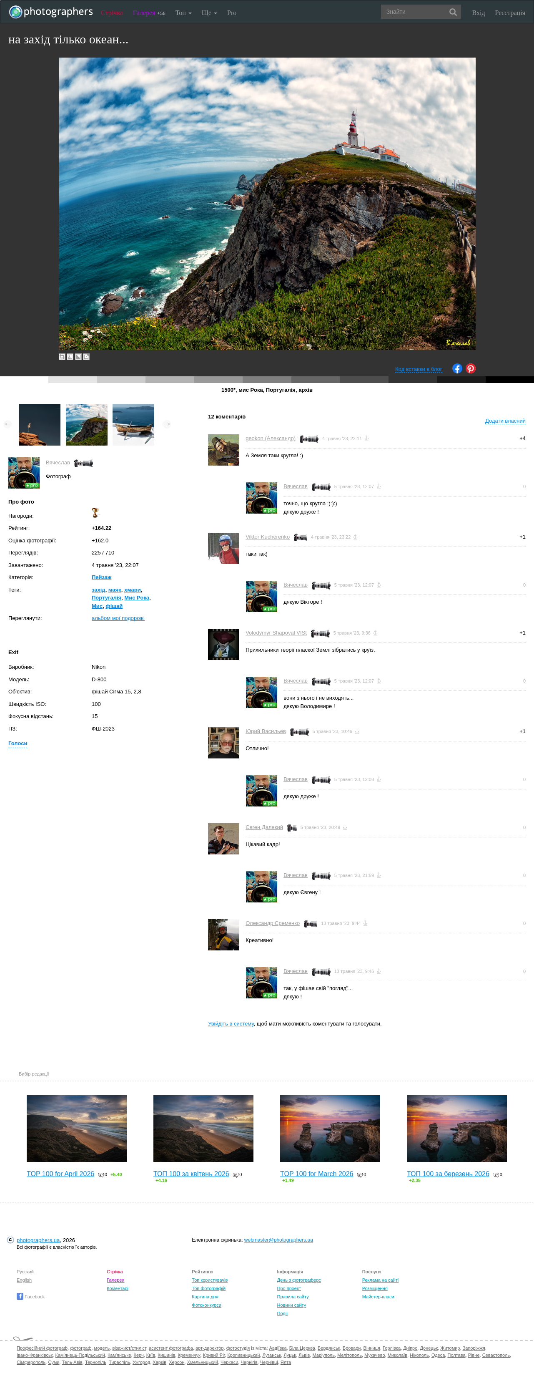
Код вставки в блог (418, 369)
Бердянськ (329, 1348)
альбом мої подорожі (118, 618)
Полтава (456, 1355)
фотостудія (238, 1348)
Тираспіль (119, 1362)
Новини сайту (291, 1305)
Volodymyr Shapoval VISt (276, 633)
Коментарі (117, 1288)
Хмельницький (202, 1362)
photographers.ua (38, 1240)
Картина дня (205, 1296)
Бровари (352, 1348)
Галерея (149, 12)
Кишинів (166, 1355)
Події (282, 1313)
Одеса (438, 1355)
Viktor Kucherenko (268, 537)
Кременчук (189, 1355)
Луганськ (271, 1355)
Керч (139, 1355)
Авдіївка (278, 1348)
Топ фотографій (209, 1288)
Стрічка (112, 12)
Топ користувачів (210, 1280)
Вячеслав (58, 462)
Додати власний (505, 421)
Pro (231, 12)
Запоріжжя (474, 1348)
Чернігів (249, 1362)
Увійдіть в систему (231, 1024)
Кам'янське (119, 1355)
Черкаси (229, 1362)
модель (102, 1348)
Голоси (17, 743)
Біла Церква (302, 1348)
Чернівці (269, 1362)
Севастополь (496, 1355)
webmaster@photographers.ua (278, 1240)
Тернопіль (95, 1362)
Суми (53, 1362)
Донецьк (429, 1348)
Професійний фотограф (42, 1348)
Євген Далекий (264, 827)
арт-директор (210, 1348)
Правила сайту (292, 1296)
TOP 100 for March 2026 (316, 1173)
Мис (97, 606)
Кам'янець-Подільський (80, 1355)
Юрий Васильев (266, 731)
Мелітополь (349, 1355)
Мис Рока (136, 598)
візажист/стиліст (129, 1348)
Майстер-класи (378, 1296)
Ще (209, 12)
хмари (132, 590)
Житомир (450, 1348)
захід (98, 590)
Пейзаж (101, 577)
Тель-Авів (72, 1362)
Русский (25, 1271)
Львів (304, 1355)
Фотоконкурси (206, 1305)
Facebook (31, 1296)
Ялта (286, 1362)
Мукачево (374, 1355)
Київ (150, 1355)
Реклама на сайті (380, 1280)
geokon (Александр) (271, 438)
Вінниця (372, 1348)
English (24, 1280)
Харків (159, 1362)
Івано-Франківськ (35, 1355)
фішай (114, 606)
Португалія (106, 598)
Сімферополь (31, 1362)
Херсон (176, 1362)
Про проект (289, 1288)
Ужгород (141, 1362)
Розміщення (375, 1288)
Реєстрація (510, 12)
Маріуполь (323, 1355)
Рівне (474, 1355)
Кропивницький (243, 1355)
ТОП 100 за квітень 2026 (191, 1173)
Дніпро (410, 1348)
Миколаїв (398, 1355)
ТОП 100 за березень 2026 (448, 1173)
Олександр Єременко (273, 923)
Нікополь (419, 1355)
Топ (183, 12)
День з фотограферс (299, 1280)
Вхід (478, 12)
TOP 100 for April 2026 (60, 1173)
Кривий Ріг (214, 1355)
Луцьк (289, 1355)
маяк (114, 590)
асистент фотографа (171, 1348)
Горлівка (392, 1348)
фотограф (80, 1348)
